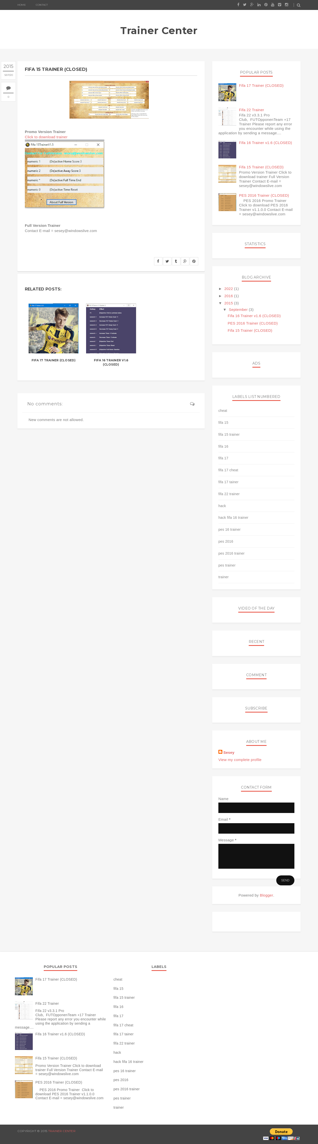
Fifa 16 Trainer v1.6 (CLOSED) (111, 362)
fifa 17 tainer (228, 482)
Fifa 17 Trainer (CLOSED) (54, 360)
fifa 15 (223, 423)
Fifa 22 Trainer (251, 110)
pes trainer (227, 565)
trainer (223, 577)
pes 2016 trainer (231, 553)
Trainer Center (159, 30)
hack (222, 506)
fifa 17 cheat (228, 470)
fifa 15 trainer (229, 434)
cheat (222, 411)
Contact (42, 4)
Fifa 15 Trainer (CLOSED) (261, 167)
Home (21, 4)
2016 (229, 296)
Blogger (266, 895)
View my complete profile (240, 760)
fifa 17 (223, 458)
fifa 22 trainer (229, 494)
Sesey (229, 752)
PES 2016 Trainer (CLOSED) (264, 195)
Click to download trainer (46, 137)
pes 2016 (225, 541)
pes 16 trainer (229, 529)
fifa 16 (223, 446)
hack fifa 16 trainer (233, 518)
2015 (229, 303)
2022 (229, 288)
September (239, 309)
